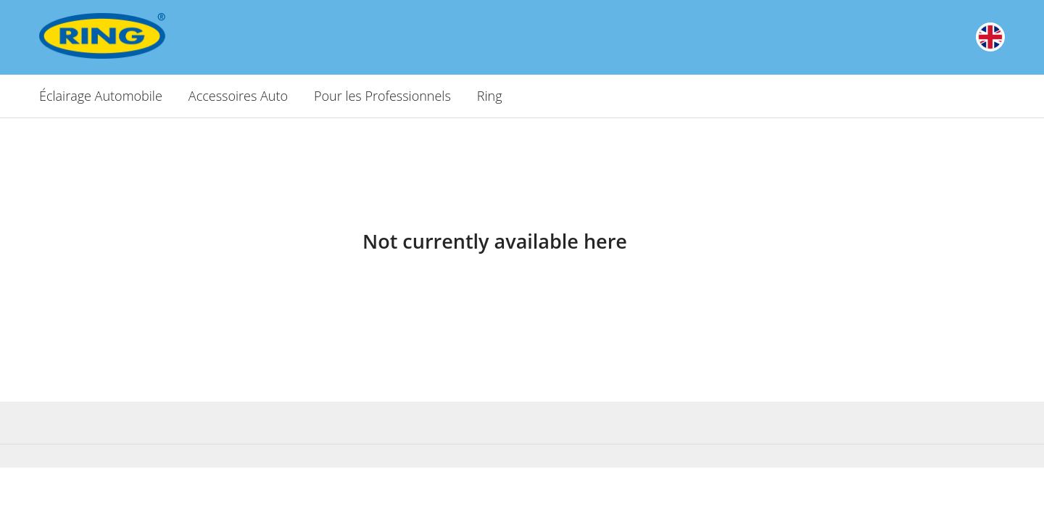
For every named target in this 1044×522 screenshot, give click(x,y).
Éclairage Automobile (100, 95)
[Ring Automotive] (142, 36)
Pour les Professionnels (382, 95)
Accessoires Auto (238, 95)
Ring (489, 95)
